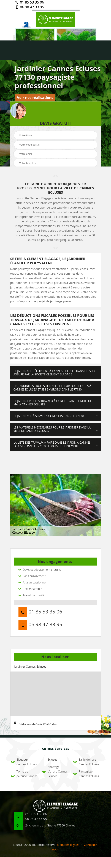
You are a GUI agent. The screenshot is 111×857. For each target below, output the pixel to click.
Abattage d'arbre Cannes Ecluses (55, 771)
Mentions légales (68, 845)
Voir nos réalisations (35, 97)
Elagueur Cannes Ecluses (24, 762)
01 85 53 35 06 (29, 2)
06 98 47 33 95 (29, 7)
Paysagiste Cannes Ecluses (86, 773)
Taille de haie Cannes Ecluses (86, 762)
